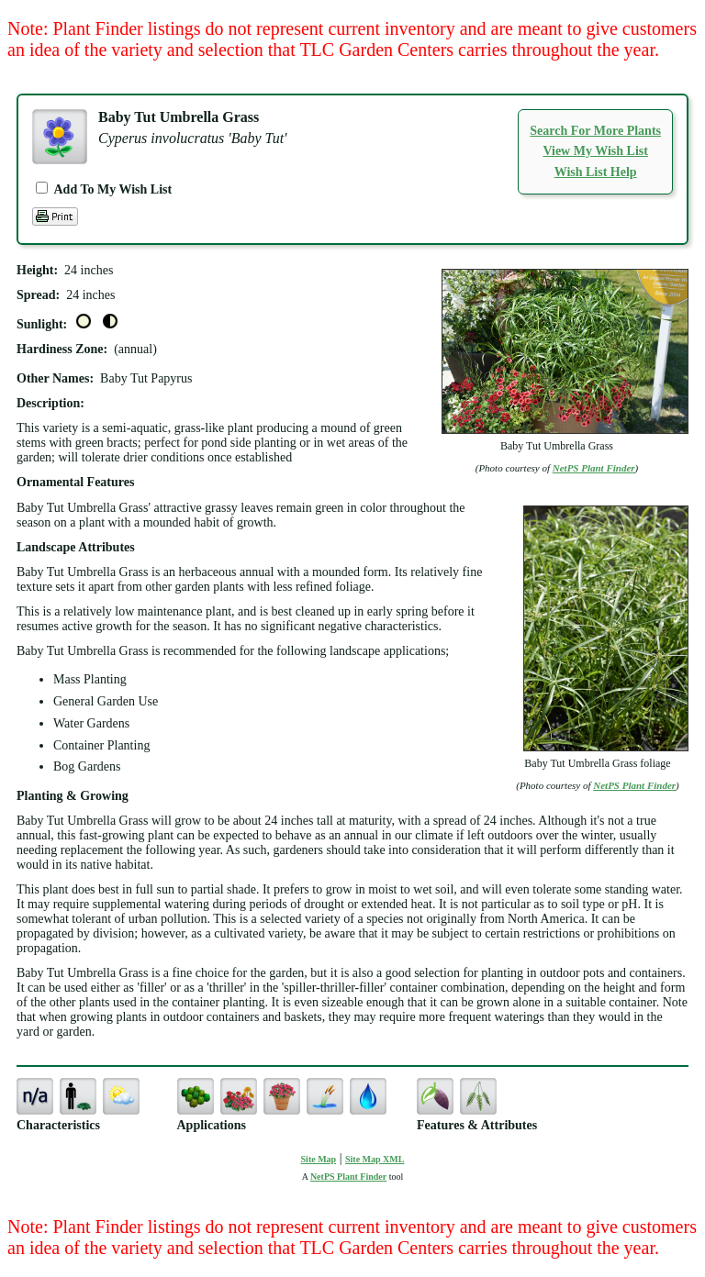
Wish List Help (595, 172)
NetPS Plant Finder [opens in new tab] (348, 1177)
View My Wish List (595, 151)
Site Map (319, 1159)
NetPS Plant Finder (594, 467)
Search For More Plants (595, 131)
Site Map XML (374, 1159)
